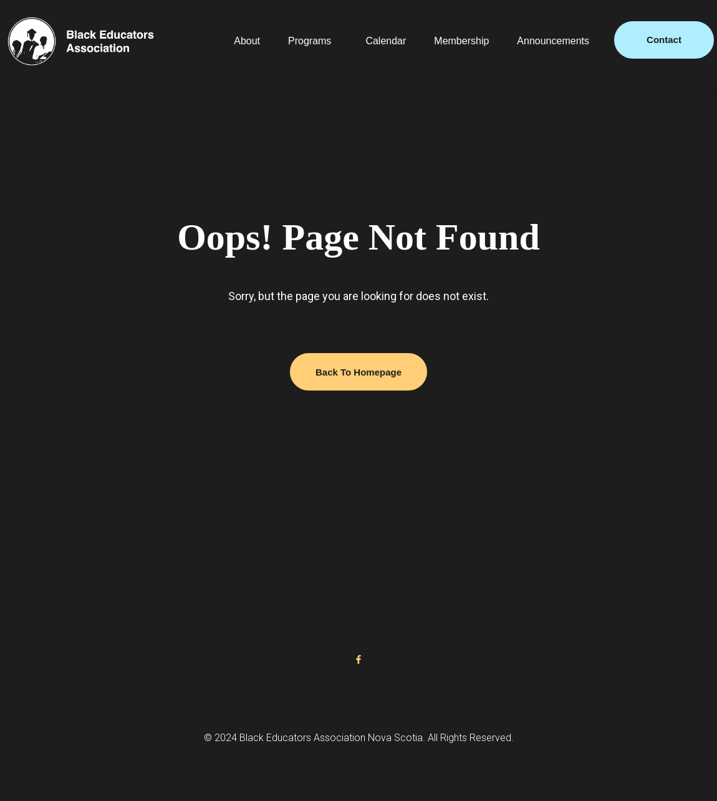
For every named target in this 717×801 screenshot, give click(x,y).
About (247, 41)
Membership (461, 41)
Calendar (385, 41)
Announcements (553, 41)
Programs (309, 41)
